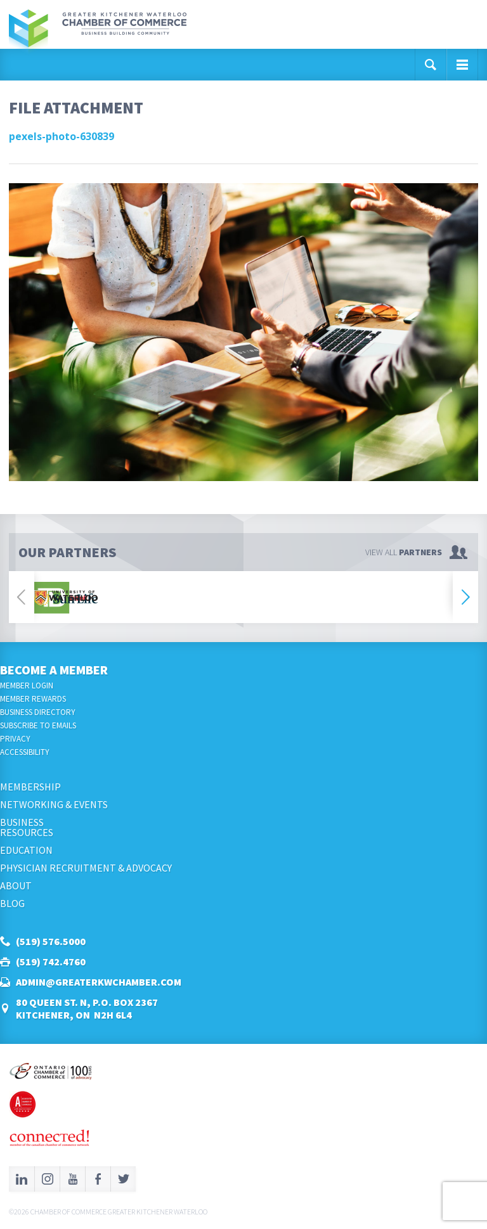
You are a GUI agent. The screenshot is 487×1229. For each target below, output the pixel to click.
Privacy (15, 738)
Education (26, 850)
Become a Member (54, 670)
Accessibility (24, 752)
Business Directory (37, 712)
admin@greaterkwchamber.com (98, 981)
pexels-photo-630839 (61, 136)
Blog (12, 903)
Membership (30, 786)
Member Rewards (33, 698)
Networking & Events (54, 804)
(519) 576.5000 (51, 941)
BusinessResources (26, 827)
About (16, 885)
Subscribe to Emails (38, 725)
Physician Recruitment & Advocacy (86, 867)
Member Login (26, 685)
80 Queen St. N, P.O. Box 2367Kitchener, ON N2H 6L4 (87, 1008)
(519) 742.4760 (51, 961)
